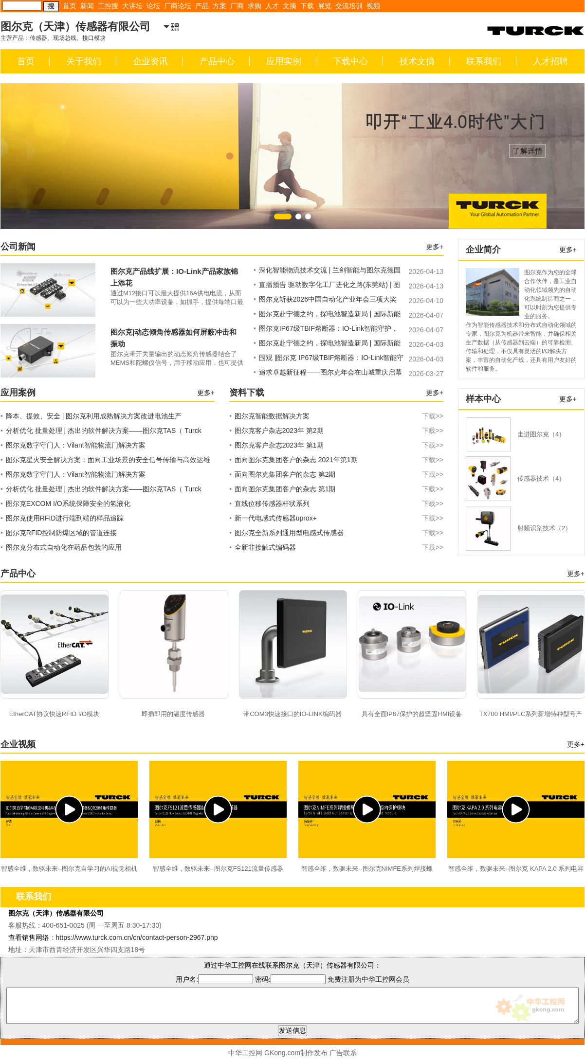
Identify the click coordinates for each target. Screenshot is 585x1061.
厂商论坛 (177, 6)
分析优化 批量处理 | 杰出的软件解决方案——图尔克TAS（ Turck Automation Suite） (100, 432)
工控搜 (108, 6)
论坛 (153, 6)
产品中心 (217, 61)
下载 (307, 6)
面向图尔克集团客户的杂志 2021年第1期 (336, 460)
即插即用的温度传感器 (173, 714)
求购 (254, 6)
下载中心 (350, 61)
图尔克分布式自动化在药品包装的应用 (61, 547)
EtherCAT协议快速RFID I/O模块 (54, 714)
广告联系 (343, 1053)
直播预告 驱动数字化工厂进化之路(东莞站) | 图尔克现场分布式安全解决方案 (327, 286)
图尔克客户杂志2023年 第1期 (336, 445)
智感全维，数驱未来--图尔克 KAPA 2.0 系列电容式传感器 (516, 870)
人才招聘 (550, 61)
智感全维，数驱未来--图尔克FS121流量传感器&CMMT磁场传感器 (218, 870)
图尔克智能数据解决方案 (336, 416)
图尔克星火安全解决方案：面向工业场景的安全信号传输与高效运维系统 (105, 461)
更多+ (434, 247)
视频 (373, 6)
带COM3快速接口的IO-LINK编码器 (292, 714)
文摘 (289, 6)
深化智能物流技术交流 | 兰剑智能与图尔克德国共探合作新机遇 (327, 271)
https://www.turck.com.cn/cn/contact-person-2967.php (137, 937)
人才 (272, 6)
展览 (324, 6)
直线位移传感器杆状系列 (336, 503)
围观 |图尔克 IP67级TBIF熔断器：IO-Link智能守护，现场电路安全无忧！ (328, 359)
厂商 (237, 6)
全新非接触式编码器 (336, 547)
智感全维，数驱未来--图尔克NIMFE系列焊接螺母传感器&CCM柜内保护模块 (367, 870)
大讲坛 (132, 6)
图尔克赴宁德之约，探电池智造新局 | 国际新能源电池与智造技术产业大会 (327, 315)
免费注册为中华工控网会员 (368, 979)
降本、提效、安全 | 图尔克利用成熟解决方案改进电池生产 (91, 416)
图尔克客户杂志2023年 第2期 (336, 430)
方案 (219, 6)
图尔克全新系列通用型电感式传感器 (336, 532)
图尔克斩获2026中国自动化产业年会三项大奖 (325, 299)
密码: (291, 979)
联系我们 (483, 61)
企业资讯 (150, 61)
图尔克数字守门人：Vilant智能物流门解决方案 (73, 445)
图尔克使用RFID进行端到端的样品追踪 (62, 518)
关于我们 (83, 61)
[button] (283, 216)
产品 (202, 6)
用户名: (214, 979)
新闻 (87, 6)
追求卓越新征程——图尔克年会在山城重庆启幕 (328, 372)
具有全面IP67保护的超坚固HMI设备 (412, 714)
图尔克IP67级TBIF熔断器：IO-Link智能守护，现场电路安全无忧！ (326, 329)
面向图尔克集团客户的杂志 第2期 (336, 474)
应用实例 (283, 61)
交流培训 (349, 6)
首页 (69, 6)
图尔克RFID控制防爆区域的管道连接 (58, 533)
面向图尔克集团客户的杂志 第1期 (336, 489)
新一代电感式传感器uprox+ (336, 518)
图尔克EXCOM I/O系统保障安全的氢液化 (65, 503)
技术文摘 (417, 61)
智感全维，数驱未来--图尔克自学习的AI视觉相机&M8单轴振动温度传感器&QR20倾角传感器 (69, 870)
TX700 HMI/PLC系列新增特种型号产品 (531, 715)
